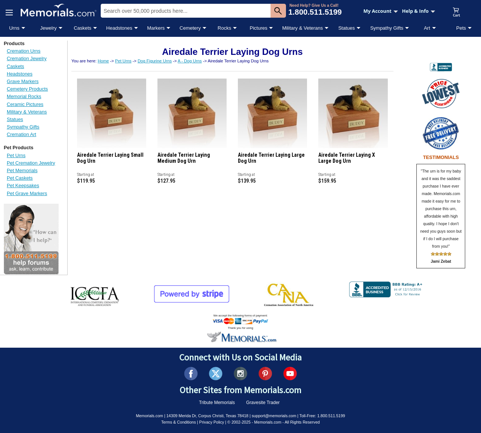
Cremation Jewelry (27, 58)
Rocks (224, 28)
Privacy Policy (211, 422)
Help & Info (418, 11)
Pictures (258, 28)
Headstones (119, 28)
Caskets (82, 28)
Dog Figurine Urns (155, 61)
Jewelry (48, 28)
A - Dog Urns (190, 61)
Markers (156, 28)
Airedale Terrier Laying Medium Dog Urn (183, 158)
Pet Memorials (22, 170)
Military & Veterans (302, 28)
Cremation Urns (24, 51)
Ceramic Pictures (25, 104)
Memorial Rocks (24, 96)
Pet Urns (16, 155)
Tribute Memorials (217, 402)
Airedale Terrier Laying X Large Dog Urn (346, 158)
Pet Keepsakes (23, 185)
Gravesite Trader (263, 402)
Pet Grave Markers (27, 193)
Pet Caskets (20, 178)
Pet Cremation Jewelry (31, 163)
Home (103, 61)
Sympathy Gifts (386, 28)
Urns (14, 28)
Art (427, 28)
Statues (346, 28)
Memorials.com (149, 415)
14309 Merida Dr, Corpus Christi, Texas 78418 (207, 415)
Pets (461, 28)
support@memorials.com (274, 415)
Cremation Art (21, 134)
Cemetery (190, 28)
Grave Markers (23, 81)
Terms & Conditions (178, 422)
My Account (380, 11)
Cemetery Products (27, 89)
